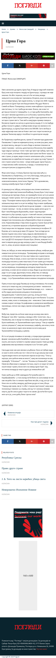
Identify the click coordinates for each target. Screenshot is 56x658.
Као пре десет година (39, 422)
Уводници (41, 29)
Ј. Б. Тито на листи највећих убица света (24, 479)
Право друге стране (12, 468)
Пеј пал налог (41, 649)
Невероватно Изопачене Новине (19, 489)
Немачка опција (14, 412)
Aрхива (12, 29)
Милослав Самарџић (26, 29)
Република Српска (11, 457)
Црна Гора (5, 32)
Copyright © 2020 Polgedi (10, 657)
